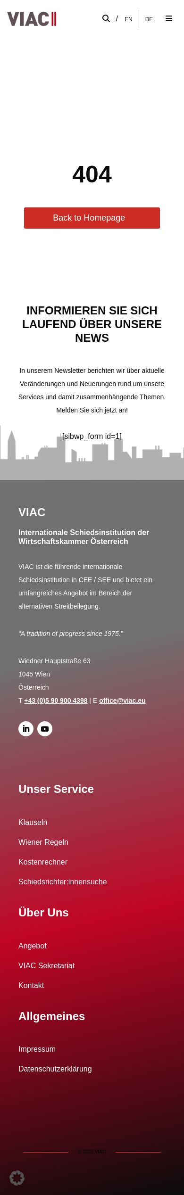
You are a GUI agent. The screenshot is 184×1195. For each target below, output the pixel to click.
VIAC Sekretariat (46, 966)
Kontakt (31, 985)
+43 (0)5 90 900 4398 (55, 700)
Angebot (32, 946)
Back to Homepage (89, 218)
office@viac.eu (122, 700)
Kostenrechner (42, 862)
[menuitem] (128, 19)
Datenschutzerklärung (55, 1069)
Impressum (37, 1049)
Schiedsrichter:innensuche (62, 882)
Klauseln (32, 822)
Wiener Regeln (43, 842)
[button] (17, 1178)
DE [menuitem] (149, 19)
